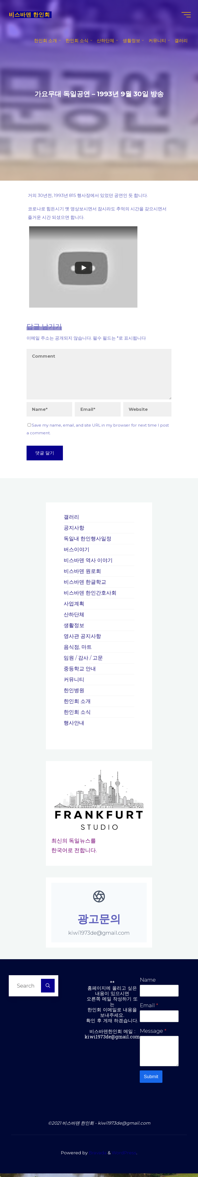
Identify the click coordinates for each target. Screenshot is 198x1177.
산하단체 (74, 616)
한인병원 (74, 692)
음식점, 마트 (78, 649)
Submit (151, 1080)
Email (149, 1007)
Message (153, 1033)
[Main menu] (184, 15)
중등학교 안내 (80, 671)
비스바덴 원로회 (83, 573)
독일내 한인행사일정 (89, 541)
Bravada (97, 1156)
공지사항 (74, 530)
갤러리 (72, 519)
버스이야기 (77, 551)
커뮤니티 (74, 681)
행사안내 (74, 725)
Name (148, 982)
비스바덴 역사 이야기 (89, 562)
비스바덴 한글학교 (86, 584)
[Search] (48, 988)
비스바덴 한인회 (31, 15)
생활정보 (74, 627)
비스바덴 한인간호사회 (91, 595)
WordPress (124, 1156)
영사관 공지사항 (83, 638)
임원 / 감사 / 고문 (84, 660)
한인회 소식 (78, 714)
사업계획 (74, 606)
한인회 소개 (78, 703)
